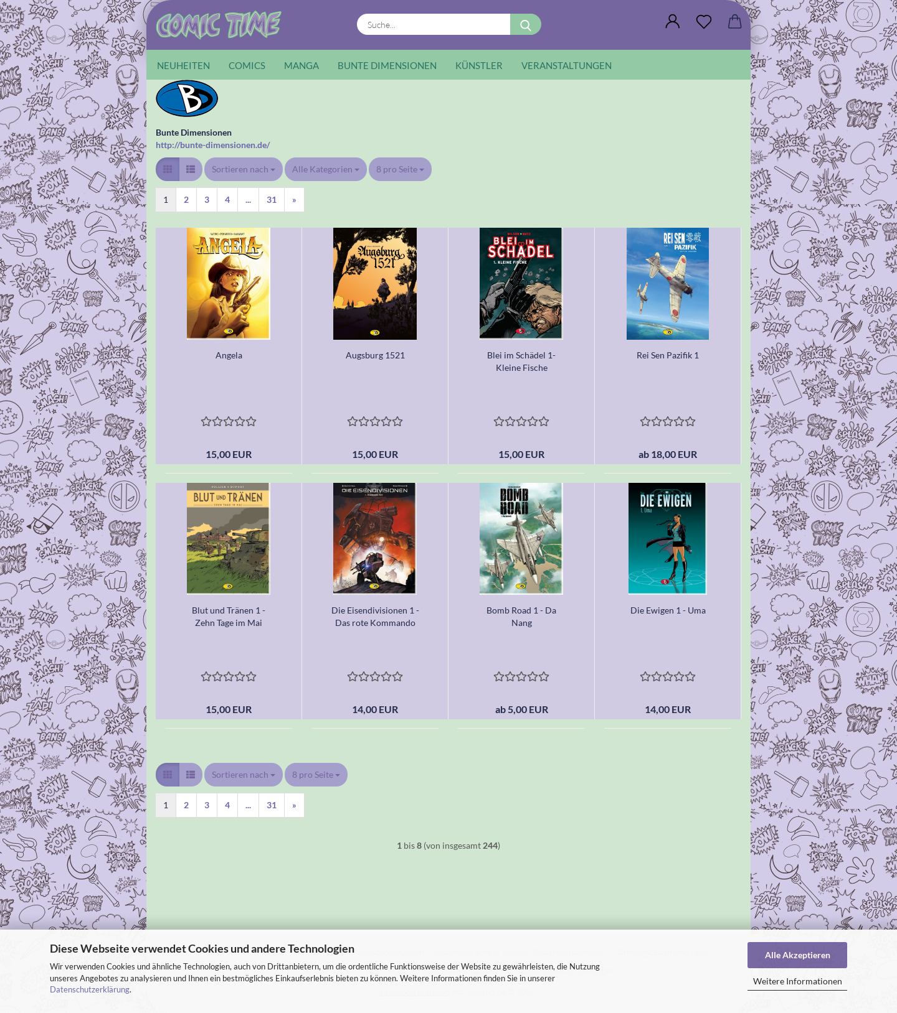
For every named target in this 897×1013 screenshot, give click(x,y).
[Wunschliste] (703, 22)
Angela (229, 355)
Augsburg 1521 (375, 355)
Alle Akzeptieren (797, 955)
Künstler (479, 65)
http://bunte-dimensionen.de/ (213, 144)
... (248, 199)
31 (272, 199)
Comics (247, 65)
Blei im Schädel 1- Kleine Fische (521, 361)
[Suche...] (525, 24)
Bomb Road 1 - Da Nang (521, 616)
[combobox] (243, 169)
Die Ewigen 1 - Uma (668, 610)
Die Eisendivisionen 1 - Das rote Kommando (375, 616)
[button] (672, 22)
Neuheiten (183, 65)
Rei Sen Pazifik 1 (668, 355)
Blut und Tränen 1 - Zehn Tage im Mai (228, 616)
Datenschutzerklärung (90, 989)
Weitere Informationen (797, 981)
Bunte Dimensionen (387, 65)
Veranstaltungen (566, 65)
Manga (301, 65)
